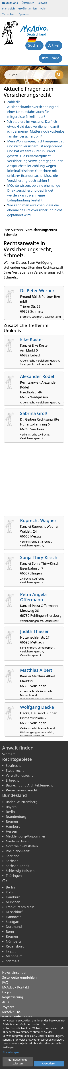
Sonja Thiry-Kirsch (38, 557)
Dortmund (14, 926)
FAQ (5, 982)
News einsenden (14, 972)
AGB (5, 1002)
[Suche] (59, 74)
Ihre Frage (50, 58)
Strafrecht (13, 765)
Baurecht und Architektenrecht (29, 785)
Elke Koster (31, 339)
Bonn (10, 931)
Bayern (11, 807)
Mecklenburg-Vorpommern (27, 836)
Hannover (13, 917)
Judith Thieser (34, 631)
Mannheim (14, 956)
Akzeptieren (49, 1063)
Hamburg (13, 826)
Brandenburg (16, 816)
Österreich (28, 3)
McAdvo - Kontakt (15, 987)
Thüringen (14, 875)
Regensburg (15, 946)
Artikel (53, 45)
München (13, 902)
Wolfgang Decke (37, 707)
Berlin (10, 811)
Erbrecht (12, 780)
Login (6, 992)
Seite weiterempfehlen (19, 977)
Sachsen (12, 861)
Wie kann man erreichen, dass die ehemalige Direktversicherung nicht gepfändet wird (34, 210)
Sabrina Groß (34, 413)
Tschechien (8, 14)
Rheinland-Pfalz (18, 851)
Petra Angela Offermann (33, 597)
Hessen (11, 831)
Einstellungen (11, 1052)
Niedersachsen (17, 841)
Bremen (12, 821)
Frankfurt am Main (20, 907)
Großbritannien (27, 8)
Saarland (12, 856)
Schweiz (42, 3)
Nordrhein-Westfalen (22, 846)
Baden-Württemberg (22, 802)
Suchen (34, 45)
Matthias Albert (36, 670)
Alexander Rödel (37, 376)
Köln (9, 892)
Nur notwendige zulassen (17, 1061)
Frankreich (8, 8)
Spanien (23, 14)
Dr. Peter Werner (37, 290)
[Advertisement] (34, 480)
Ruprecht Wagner (38, 520)
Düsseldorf (14, 912)
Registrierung (12, 997)
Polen (43, 8)
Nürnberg (13, 941)
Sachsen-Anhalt (17, 866)
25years (8, 1007)
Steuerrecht (15, 770)
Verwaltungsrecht (19, 775)
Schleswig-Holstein (20, 870)
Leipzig (11, 951)
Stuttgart (13, 921)
